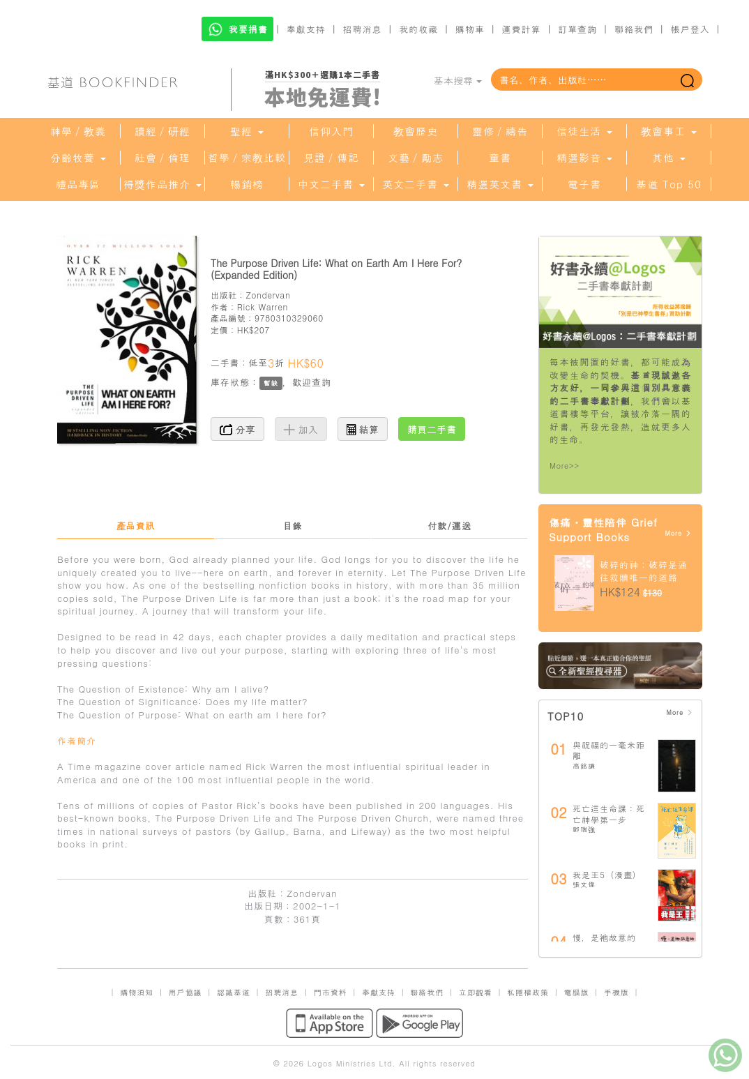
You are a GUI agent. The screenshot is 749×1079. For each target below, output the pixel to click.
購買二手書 (431, 429)
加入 (301, 429)
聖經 (247, 131)
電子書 (584, 184)
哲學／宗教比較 (247, 158)
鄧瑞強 (584, 829)
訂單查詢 (577, 29)
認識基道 (233, 992)
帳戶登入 (690, 29)
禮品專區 (78, 184)
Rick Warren (262, 306)
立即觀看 (475, 992)
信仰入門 (331, 131)
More (678, 533)
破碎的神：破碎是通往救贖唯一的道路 (644, 571)
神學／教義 (78, 131)
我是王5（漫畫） (607, 874)
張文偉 (584, 884)
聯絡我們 (633, 29)
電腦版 (576, 992)
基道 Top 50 (668, 184)
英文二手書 (415, 184)
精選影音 (584, 158)
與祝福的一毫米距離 (609, 750)
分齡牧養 (78, 158)
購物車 (470, 29)
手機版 (616, 992)
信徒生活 (584, 131)
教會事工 (669, 131)
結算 (363, 429)
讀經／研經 (162, 131)
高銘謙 (584, 766)
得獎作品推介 (162, 184)
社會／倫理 (162, 158)
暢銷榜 (247, 184)
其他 (669, 158)
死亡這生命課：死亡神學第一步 (609, 813)
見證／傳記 (331, 158)
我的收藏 (418, 29)
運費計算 (521, 29)
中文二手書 (331, 184)
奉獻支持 (306, 29)
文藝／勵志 (416, 158)
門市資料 (330, 992)
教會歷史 (415, 131)
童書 (500, 158)
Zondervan (267, 295)
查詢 (321, 381)
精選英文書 (500, 184)
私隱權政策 (528, 992)
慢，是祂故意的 (604, 937)
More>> (565, 465)
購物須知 (136, 992)
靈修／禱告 (500, 131)
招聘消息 (362, 29)
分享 (237, 429)
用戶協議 (185, 992)
